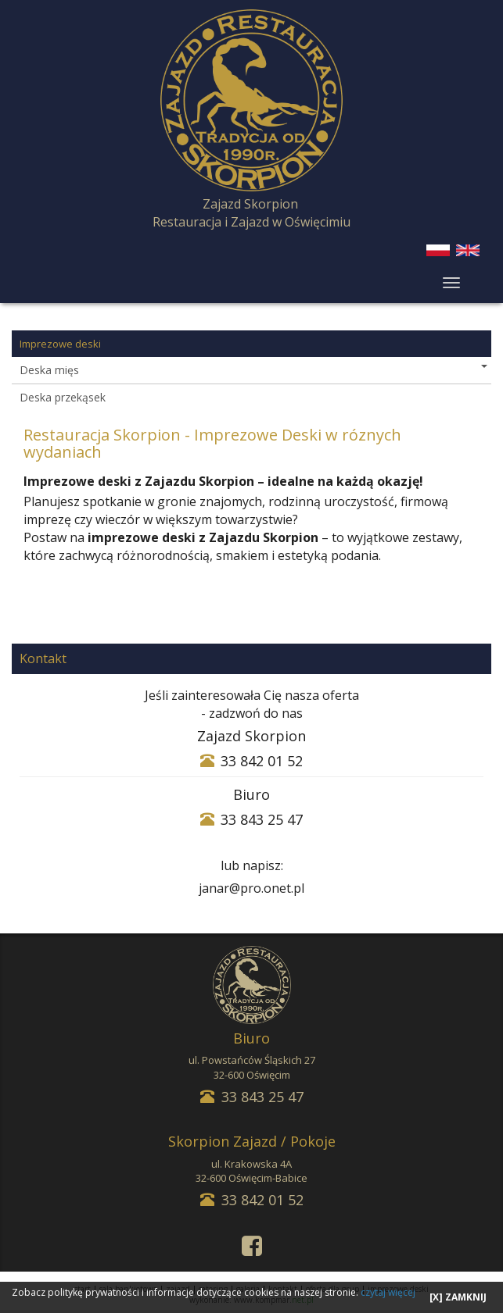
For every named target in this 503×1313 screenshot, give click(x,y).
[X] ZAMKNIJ (458, 1297)
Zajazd (250, 221)
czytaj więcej (388, 1292)
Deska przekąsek (63, 397)
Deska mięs (253, 369)
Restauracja (187, 221)
